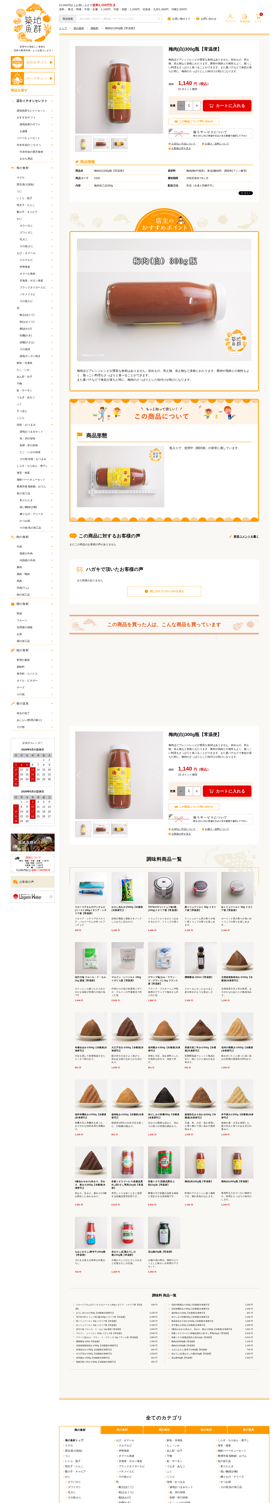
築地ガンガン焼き (36, 356)
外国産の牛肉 (36, 560)
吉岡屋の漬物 (34, 627)
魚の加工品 (23, 493)
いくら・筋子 (34, 198)
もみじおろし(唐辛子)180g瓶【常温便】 (189, 1352)
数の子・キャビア (34, 211)
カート (258, 18)
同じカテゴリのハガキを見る (167, 592)
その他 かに (36, 246)
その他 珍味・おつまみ (36, 459)
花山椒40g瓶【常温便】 (182, 1360)
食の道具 (20, 703)
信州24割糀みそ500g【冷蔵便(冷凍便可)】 (190, 1307)
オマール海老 (36, 273)
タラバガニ (36, 225)
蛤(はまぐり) (36, 321)
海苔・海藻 (34, 472)
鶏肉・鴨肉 (34, 574)
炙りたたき (36, 500)
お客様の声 (23, 882)
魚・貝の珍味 (36, 438)
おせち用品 (36, 158)
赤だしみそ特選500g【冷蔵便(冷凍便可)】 (190, 1319)
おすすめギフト (26, 117)
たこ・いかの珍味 (36, 452)
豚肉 (34, 567)
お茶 (34, 634)
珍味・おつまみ (26, 424)
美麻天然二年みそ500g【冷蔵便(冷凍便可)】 (96, 1364)
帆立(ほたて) (36, 314)
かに (19, 218)
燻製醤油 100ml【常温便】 (88, 1344)
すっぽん (34, 410)
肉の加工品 (34, 594)
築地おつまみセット (36, 431)
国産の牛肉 (36, 553)
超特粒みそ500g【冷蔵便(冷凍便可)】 (188, 1315)
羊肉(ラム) (34, 587)
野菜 (34, 613)
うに (34, 191)
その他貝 (36, 349)
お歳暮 (36, 131)
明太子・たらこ (34, 205)
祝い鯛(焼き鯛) (36, 507)
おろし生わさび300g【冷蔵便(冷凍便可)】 (95, 1315)
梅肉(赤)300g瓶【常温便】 (183, 1344)
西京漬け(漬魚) (34, 184)
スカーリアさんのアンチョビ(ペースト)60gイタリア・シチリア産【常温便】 (108, 1309)
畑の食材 (20, 604)
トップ (63, 28)
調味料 (34, 666)
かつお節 (36, 520)
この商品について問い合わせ (197, 121)
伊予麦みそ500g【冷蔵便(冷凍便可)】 (188, 1328)
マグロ (34, 177)
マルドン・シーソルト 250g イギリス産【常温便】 (99, 1336)
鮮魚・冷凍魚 (34, 362)
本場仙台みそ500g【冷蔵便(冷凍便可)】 (94, 1352)
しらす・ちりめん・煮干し (34, 465)
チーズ (34, 687)
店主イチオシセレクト (29, 101)
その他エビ (36, 301)
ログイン (230, 18)
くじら (34, 417)
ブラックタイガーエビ (36, 287)
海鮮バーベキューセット (34, 479)
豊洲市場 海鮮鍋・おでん (34, 486)
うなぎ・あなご (34, 397)
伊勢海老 (36, 266)
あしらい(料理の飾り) (34, 720)
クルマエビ (36, 259)
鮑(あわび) (36, 328)
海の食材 (20, 168)
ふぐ (34, 404)
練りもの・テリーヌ (36, 513)
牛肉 (19, 546)
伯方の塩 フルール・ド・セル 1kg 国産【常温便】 (98, 1332)
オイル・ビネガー (34, 680)
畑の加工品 (34, 641)
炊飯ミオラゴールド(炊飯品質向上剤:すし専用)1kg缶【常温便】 (200, 1336)
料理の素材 (34, 659)
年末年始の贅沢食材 (36, 151)
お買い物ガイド (179, 18)
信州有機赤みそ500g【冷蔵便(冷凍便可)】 (190, 1311)
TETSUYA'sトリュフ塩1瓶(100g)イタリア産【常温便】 (100, 1319)
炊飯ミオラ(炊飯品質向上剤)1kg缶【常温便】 (192, 1340)
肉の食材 (20, 537)
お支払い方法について (184, 143)
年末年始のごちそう (29, 144)
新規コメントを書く (246, 537)
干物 (34, 383)
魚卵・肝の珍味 (36, 445)
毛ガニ (36, 239)
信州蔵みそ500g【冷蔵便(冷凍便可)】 (93, 1360)
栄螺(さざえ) (36, 342)
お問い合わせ (206, 18)
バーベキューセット (34, 138)
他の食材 (20, 650)
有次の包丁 (34, 713)
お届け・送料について (218, 143)
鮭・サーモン (34, 390)
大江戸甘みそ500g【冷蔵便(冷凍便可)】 (94, 1356)
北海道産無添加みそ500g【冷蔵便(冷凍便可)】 (97, 1348)
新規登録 (245, 18)
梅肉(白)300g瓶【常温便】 (183, 1348)
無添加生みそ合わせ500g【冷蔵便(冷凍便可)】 (192, 1323)
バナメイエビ (36, 294)
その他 (34, 694)
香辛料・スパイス (34, 673)
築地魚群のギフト (36, 124)
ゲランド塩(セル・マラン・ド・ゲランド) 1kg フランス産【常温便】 (107, 1340)
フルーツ (34, 620)
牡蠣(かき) (36, 335)
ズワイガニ (36, 232)
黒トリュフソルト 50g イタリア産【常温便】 (96, 1323)
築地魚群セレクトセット (34, 110)
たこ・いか (34, 369)
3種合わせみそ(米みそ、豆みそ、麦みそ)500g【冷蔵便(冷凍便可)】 (202, 1332)
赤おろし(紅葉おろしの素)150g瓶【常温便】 (191, 1356)
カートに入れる (231, 105)
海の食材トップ (72, 1442)
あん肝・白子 (34, 376)
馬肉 (34, 580)
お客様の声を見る (182, 148)
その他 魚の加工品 (36, 527)
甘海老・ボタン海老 (36, 280)
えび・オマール (26, 253)
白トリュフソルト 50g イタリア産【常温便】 (96, 1328)
